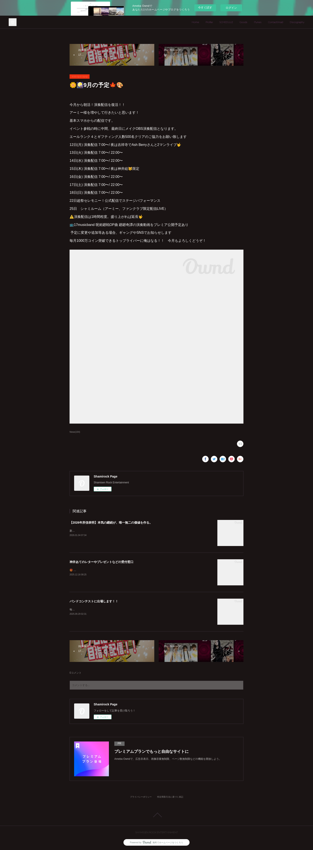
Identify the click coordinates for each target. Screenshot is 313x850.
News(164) (75, 432)
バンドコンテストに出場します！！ (94, 601)
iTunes (257, 22)
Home (195, 22)
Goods (243, 22)
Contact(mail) (275, 22)
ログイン (231, 7)
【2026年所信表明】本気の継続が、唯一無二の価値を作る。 (111, 522)
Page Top (156, 815)
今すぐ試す (205, 7)
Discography (297, 22)
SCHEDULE (226, 22)
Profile (209, 22)
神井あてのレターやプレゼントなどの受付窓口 (101, 562)
